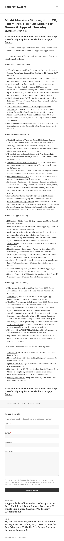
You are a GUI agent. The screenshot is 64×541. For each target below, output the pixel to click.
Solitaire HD (12, 352)
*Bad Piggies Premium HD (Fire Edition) (24, 145)
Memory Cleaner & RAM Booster (21, 274)
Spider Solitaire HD (15, 363)
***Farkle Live (13, 78)
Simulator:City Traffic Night (19, 196)
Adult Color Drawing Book (18, 319)
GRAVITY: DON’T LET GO (17, 170)
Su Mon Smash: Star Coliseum (20, 207)
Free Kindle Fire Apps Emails (28, 41)
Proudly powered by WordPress (15, 537)
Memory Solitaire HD (16, 377)
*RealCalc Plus (13, 302)
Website (8, 442)
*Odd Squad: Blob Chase (17, 307)
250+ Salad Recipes (15, 324)
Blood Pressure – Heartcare (18, 249)
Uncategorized (35, 404)
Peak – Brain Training (16, 232)
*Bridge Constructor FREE (18, 98)
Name (8, 424)
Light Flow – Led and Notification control (24, 335)
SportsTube (12, 243)
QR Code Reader (14, 268)
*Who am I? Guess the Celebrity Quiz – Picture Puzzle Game (32, 89)
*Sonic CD (11, 140)
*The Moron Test (14, 288)
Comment (9, 451)
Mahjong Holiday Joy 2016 (18, 176)
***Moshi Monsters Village (18, 70)
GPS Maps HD (12, 330)
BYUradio (11, 221)
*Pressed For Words (15, 115)
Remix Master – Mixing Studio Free (22, 123)
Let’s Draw (11, 226)
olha (24, 404)
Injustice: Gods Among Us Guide (20, 201)
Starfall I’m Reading (15, 313)
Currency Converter (15, 254)
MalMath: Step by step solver (19, 238)
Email (8, 433)
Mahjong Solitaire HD (16, 358)
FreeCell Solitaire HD (16, 374)
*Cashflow (11, 296)
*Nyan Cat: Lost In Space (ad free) (21, 154)
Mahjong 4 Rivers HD (16, 369)
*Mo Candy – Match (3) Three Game (22, 162)
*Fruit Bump (12, 84)
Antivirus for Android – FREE (19, 260)
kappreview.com (15, 6)
